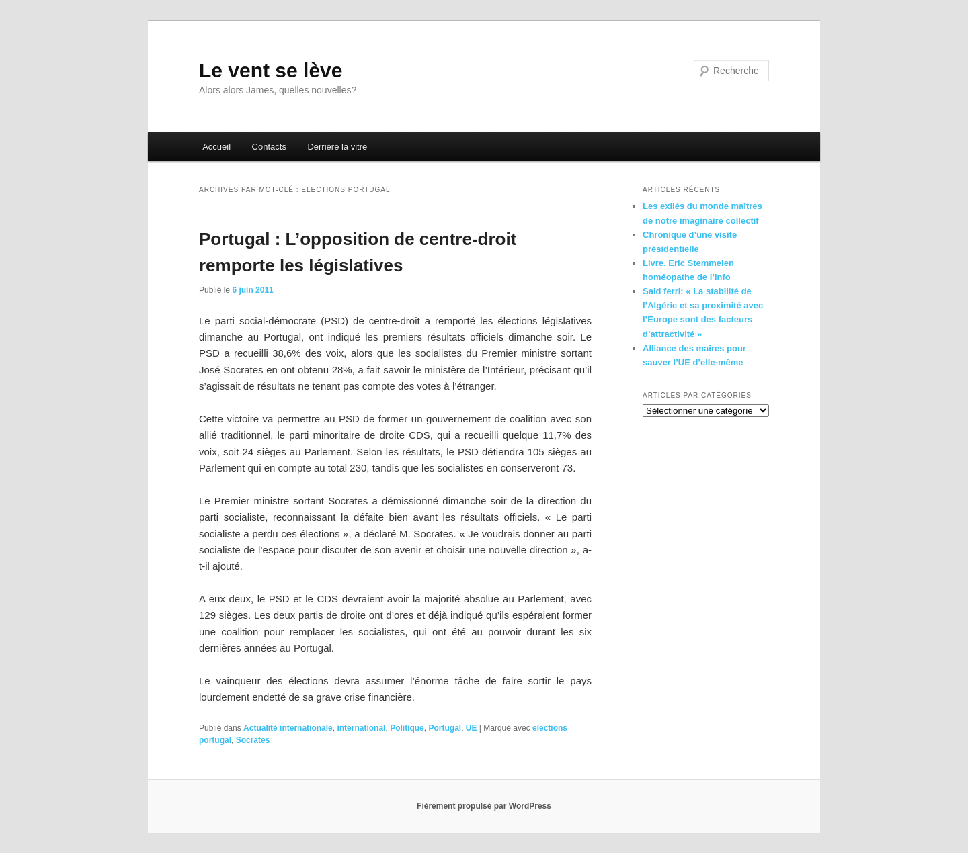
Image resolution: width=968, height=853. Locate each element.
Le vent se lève (270, 70)
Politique (407, 728)
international (361, 728)
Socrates (253, 740)
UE (471, 728)
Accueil (216, 147)
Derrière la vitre (337, 147)
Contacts (269, 147)
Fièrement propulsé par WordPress (484, 806)
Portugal (444, 728)
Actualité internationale (288, 728)
